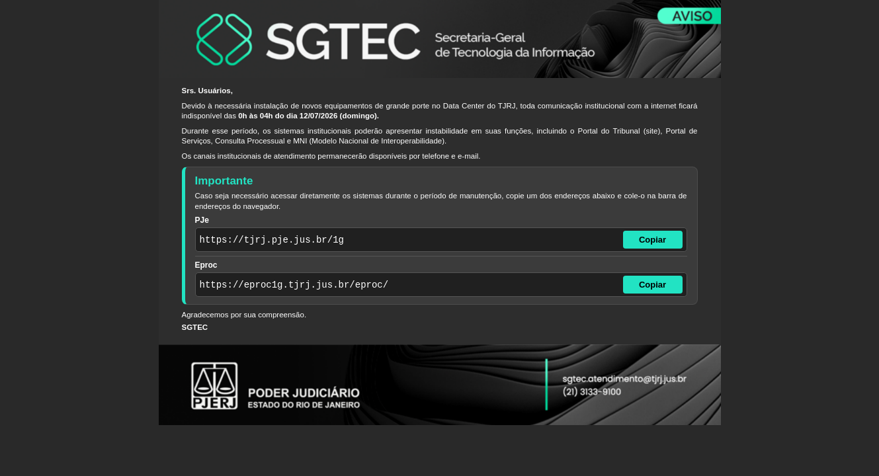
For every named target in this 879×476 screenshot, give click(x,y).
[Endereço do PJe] (408, 239)
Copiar (652, 240)
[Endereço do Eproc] (408, 284)
